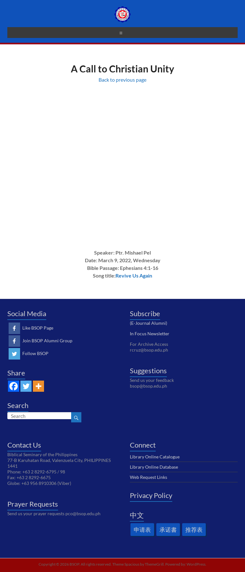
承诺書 (168, 529)
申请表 (142, 529)
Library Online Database (154, 467)
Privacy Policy (151, 495)
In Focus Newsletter (149, 333)
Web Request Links (148, 477)
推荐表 (194, 529)
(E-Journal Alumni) (148, 323)
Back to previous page (122, 80)
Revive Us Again (133, 275)
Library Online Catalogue (155, 456)
